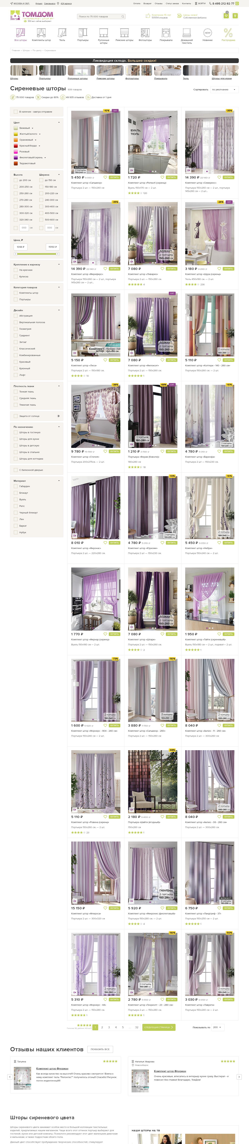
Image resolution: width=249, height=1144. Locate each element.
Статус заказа (172, 3)
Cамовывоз (49, 3)
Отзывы (159, 3)
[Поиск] (123, 16)
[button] (79, 142)
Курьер (39, 3)
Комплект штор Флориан (52, 1068)
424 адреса (66, 3)
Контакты (186, 3)
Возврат (147, 3)
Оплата (136, 3)
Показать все (100, 1049)
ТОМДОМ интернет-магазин (31, 15)
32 (136, 1027)
